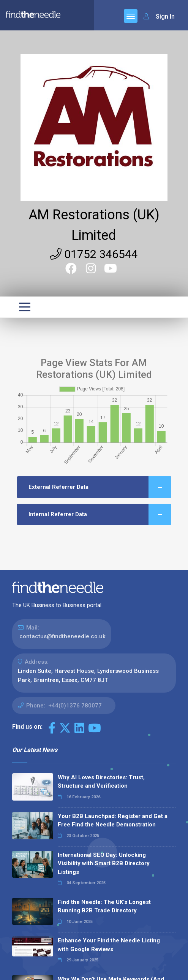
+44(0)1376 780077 (75, 705)
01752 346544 (94, 254)
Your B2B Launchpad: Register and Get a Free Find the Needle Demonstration (112, 820)
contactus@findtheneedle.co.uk (62, 636)
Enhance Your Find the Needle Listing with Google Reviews (109, 945)
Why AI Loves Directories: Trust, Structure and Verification (101, 782)
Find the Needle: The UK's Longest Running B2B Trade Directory (104, 906)
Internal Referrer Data (99, 514)
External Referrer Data (99, 487)
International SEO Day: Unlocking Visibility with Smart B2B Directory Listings (104, 863)
